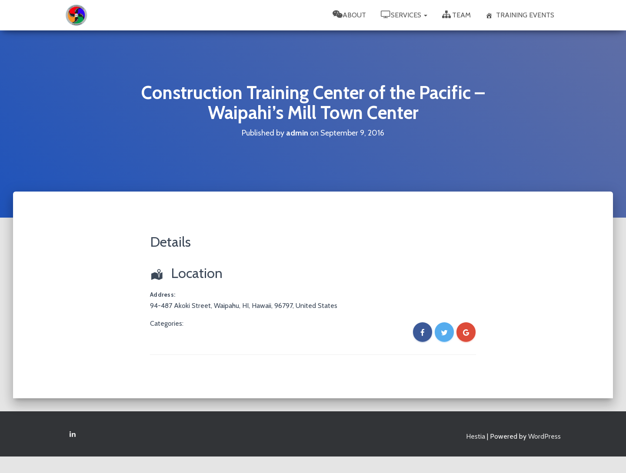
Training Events (520, 15)
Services (404, 14)
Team (456, 14)
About (349, 14)
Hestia (475, 436)
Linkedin (72, 434)
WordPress (544, 436)
